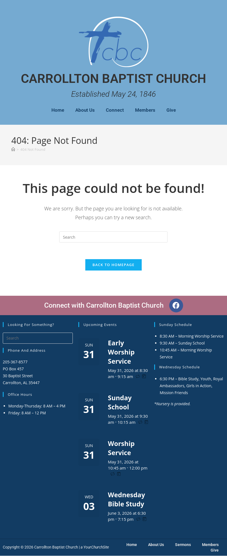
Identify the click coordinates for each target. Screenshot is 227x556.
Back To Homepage (113, 264)
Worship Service (121, 448)
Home (57, 110)
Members (145, 110)
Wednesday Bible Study (127, 499)
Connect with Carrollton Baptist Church (104, 306)
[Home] (13, 149)
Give (171, 110)
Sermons (183, 545)
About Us (85, 110)
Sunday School (120, 402)
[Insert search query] (113, 237)
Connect (115, 110)
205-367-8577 (15, 362)
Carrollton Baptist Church (113, 78)
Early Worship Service (121, 352)
